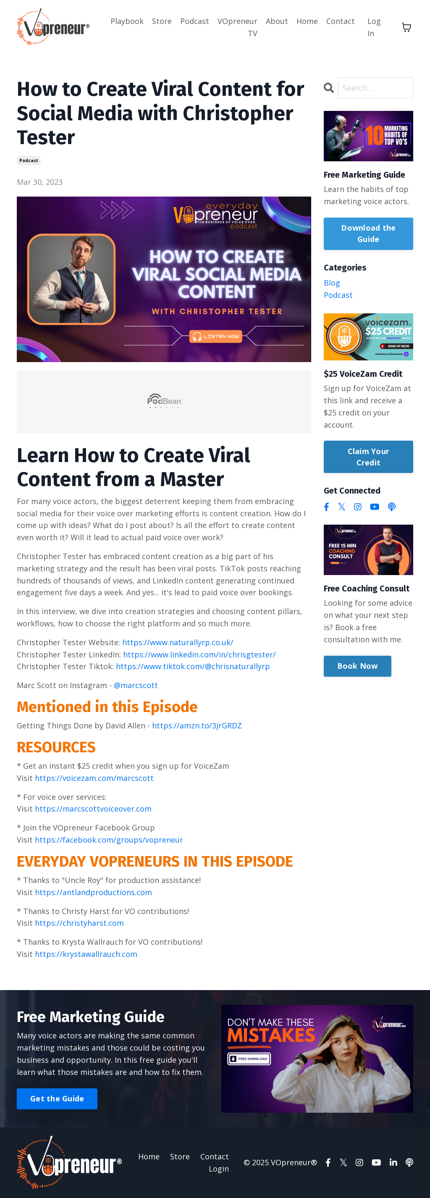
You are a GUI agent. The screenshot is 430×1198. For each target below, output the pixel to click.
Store (162, 21)
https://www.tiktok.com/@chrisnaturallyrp (193, 666)
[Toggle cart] (406, 27)
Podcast (194, 21)
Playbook (127, 21)
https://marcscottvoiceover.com (93, 809)
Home (307, 21)
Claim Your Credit (369, 457)
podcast (28, 160)
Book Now (357, 666)
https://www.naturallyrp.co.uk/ (177, 642)
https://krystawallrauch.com (86, 954)
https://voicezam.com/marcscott (94, 778)
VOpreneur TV (237, 27)
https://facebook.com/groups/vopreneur (109, 840)
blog (332, 283)
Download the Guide (368, 233)
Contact (340, 21)
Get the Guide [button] (57, 1098)
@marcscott (136, 685)
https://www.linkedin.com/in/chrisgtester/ (199, 654)
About (277, 21)
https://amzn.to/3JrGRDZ (197, 725)
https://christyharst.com (79, 923)
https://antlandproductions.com (93, 892)
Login (219, 1169)
